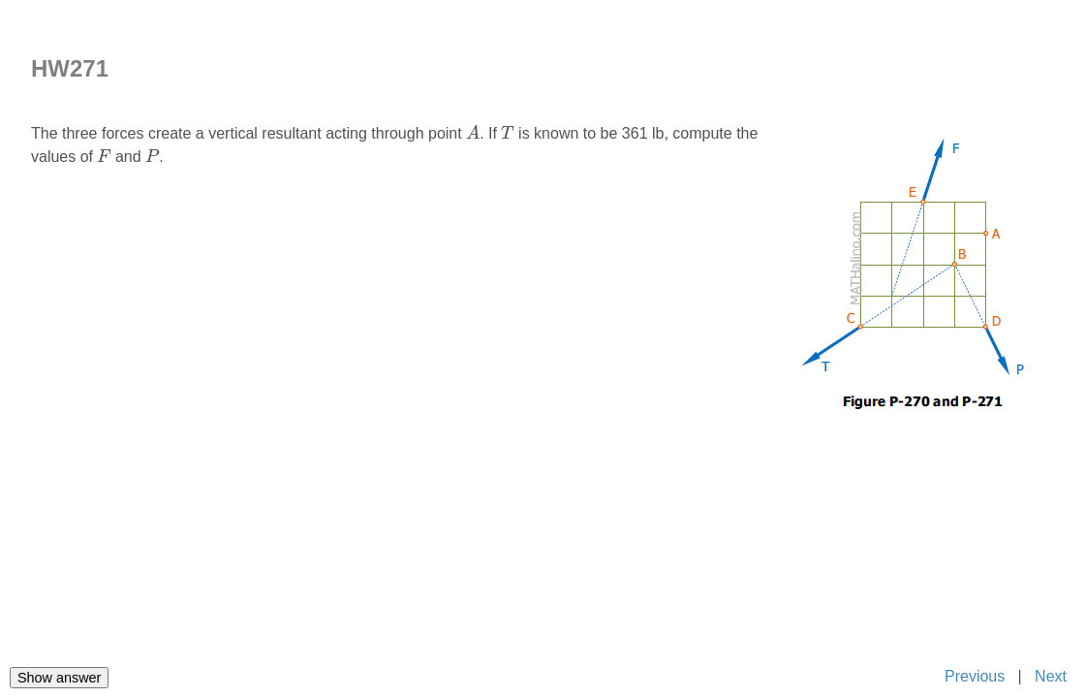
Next (1051, 676)
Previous (973, 676)
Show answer (59, 677)
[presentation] (473, 132)
